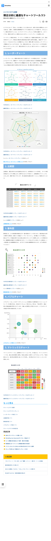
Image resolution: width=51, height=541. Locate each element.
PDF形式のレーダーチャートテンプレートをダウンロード (17, 105)
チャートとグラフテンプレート (11, 411)
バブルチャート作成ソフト (10, 425)
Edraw (12, 21)
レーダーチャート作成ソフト (10, 414)
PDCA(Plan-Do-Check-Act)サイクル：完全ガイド (17, 438)
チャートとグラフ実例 (9, 407)
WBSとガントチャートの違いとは (13, 435)
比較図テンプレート (12, 220)
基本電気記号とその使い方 (11, 465)
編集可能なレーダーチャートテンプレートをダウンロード (17, 108)
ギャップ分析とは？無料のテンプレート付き (16, 449)
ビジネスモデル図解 (10, 12)
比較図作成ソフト (7, 418)
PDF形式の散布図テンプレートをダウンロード (15, 281)
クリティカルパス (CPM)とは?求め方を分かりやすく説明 (19, 446)
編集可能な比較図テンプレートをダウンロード (15, 217)
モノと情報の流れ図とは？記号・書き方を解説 (17, 441)
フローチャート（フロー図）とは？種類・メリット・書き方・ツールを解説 (24, 461)
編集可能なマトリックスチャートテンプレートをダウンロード (18, 398)
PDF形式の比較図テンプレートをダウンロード (15, 213)
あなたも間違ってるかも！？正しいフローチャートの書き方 (20, 469)
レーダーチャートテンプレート (14, 158)
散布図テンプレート (12, 288)
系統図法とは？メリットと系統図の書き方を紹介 (17, 443)
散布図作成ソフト (7, 421)
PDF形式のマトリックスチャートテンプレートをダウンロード (18, 395)
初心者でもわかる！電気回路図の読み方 (15, 473)
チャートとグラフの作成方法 (10, 428)
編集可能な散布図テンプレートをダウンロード (15, 285)
